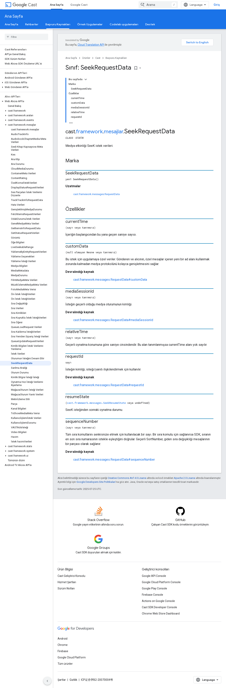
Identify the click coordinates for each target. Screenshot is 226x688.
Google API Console (154, 575)
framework (89, 131)
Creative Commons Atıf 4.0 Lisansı (127, 478)
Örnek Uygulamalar (90, 24)
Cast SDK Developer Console (159, 607)
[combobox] (158, 4)
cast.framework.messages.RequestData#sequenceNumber (114, 459)
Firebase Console (152, 594)
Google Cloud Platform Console (161, 582)
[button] (25, 82)
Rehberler (31, 24)
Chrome (63, 644)
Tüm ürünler (65, 663)
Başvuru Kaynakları (116, 57)
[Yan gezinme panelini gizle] (47, 681)
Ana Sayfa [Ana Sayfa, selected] (56, 4)
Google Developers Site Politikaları (96, 481)
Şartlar (62, 679)
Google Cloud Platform (72, 657)
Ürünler (86, 57)
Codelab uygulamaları (124, 24)
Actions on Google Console (158, 601)
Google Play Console (154, 588)
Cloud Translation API (91, 44)
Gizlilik (73, 679)
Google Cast (78, 4)
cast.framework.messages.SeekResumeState (96, 402)
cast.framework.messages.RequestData (96, 194)
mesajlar (113, 131)
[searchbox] (26, 37)
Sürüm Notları (66, 588)
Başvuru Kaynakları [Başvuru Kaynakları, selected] (57, 24)
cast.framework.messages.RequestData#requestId (108, 385)
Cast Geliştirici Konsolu (71, 575)
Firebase (63, 651)
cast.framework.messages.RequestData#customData (110, 279)
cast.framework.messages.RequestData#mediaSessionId (113, 320)
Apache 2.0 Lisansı (184, 478)
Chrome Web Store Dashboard (161, 613)
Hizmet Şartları (67, 582)
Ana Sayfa (14, 16)
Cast (25, 4)
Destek (150, 24)
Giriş (217, 4)
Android (62, 638)
